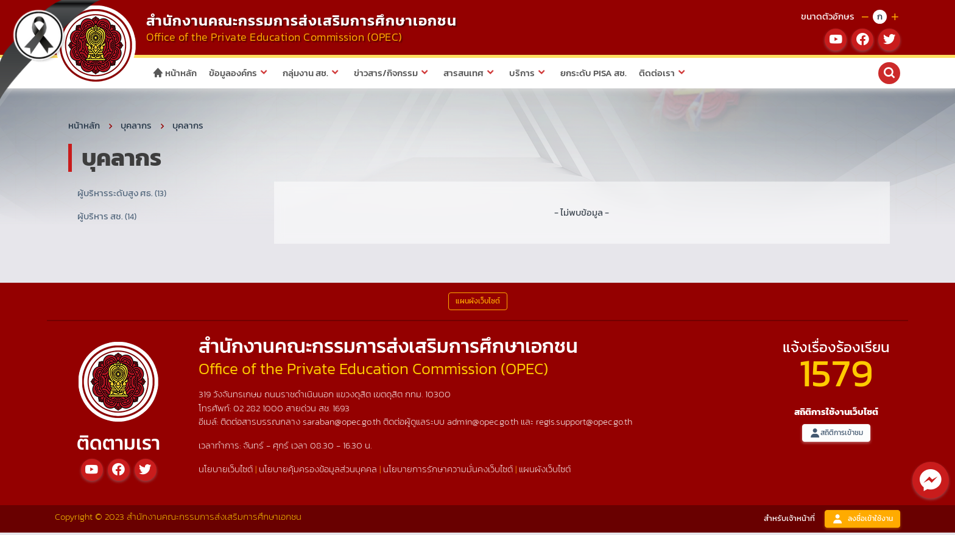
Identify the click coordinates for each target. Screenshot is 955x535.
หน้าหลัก (174, 73)
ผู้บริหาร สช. (106, 218)
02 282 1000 (259, 410)
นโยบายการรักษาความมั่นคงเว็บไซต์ (448, 471)
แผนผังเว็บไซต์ (545, 471)
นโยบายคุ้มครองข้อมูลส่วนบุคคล (318, 471)
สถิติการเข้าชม (836, 435)
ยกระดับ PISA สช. (593, 73)
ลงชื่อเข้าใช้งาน (862, 520)
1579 (836, 374)
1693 (341, 410)
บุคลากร (136, 127)
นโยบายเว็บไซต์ (226, 471)
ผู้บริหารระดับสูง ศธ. (121, 195)
